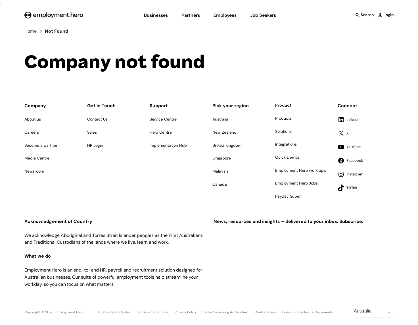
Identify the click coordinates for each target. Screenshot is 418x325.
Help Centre (161, 132)
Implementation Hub (168, 145)
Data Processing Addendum (225, 312)
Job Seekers (263, 15)
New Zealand (224, 132)
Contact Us (97, 119)
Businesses (156, 15)
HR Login (95, 145)
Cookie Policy (265, 312)
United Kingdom (226, 145)
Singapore (221, 158)
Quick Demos (287, 157)
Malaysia (220, 171)
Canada (219, 184)
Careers (31, 132)
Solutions (283, 131)
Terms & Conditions (152, 312)
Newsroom (34, 171)
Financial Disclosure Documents (307, 312)
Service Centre (163, 119)
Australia (220, 119)
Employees (225, 15)
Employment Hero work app (300, 170)
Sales (92, 132)
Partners (190, 15)
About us (32, 119)
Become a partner (40, 145)
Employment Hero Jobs (296, 183)
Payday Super (288, 196)
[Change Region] (374, 312)
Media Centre (36, 158)
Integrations (286, 144)
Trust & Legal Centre (114, 312)
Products (283, 118)
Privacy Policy (186, 312)
